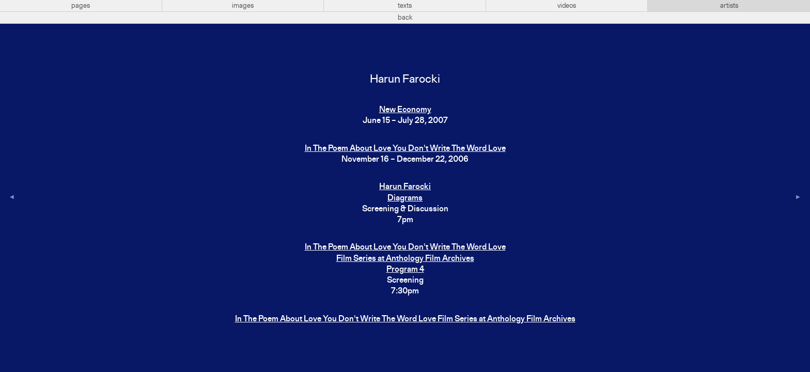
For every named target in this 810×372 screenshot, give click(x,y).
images (243, 5)
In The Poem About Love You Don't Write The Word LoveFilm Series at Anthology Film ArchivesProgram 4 (405, 258)
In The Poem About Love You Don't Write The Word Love (405, 149)
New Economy (405, 110)
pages (80, 5)
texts (405, 5)
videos (566, 5)
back (405, 17)
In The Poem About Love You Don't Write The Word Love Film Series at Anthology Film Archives (405, 319)
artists (729, 5)
